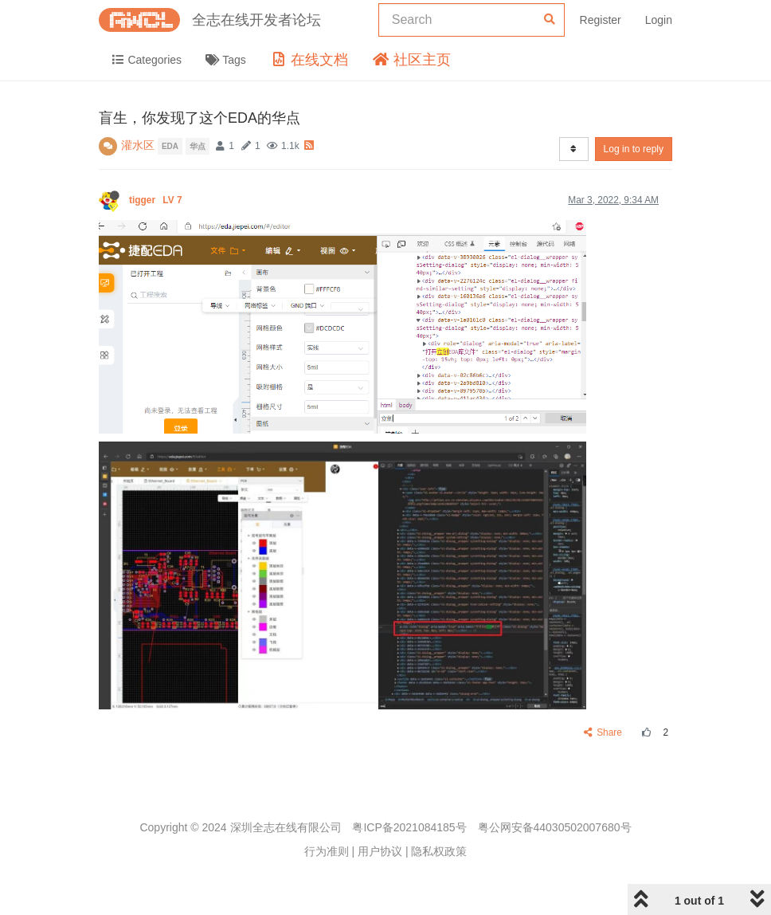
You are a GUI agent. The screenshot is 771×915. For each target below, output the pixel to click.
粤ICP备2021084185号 (409, 827)
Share (603, 732)
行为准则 (326, 851)
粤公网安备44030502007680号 (555, 827)
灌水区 (138, 145)
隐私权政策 (439, 851)
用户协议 (380, 851)
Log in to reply (633, 149)
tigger (157, 200)
